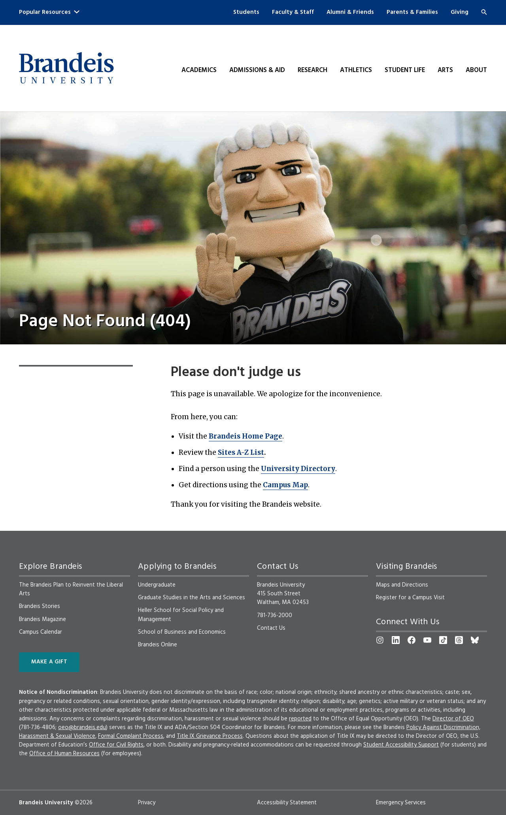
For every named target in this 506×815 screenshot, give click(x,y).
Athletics (356, 70)
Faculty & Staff (293, 12)
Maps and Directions (402, 585)
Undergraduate (157, 585)
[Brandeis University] (66, 68)
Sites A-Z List (241, 452)
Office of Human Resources (64, 753)
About (476, 70)
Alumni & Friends (350, 12)
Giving (459, 12)
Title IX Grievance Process (210, 736)
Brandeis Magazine (42, 619)
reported (300, 719)
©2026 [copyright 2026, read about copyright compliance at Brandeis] (84, 802)
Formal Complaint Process (130, 736)
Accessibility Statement (287, 802)
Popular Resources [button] (49, 12)
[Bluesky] (475, 640)
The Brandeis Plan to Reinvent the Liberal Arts (71, 589)
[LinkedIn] (396, 640)
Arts (445, 70)
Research (312, 70)
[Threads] (459, 640)
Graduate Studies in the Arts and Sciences (191, 597)
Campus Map (285, 485)
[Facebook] (411, 640)
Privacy (146, 802)
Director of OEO (453, 719)
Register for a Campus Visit (410, 597)
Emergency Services (401, 802)
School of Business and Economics (182, 632)
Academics (199, 70)
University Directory (298, 468)
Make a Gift (49, 662)
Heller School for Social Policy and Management (181, 615)
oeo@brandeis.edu (82, 727)
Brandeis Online (157, 645)
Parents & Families (412, 12)
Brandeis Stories (39, 606)
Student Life (405, 70)
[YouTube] (427, 640)
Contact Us (271, 628)
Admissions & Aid (257, 70)
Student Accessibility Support (401, 745)
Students (246, 12)
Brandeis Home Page (245, 436)
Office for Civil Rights (116, 745)
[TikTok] (443, 640)
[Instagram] (380, 640)
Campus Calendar (40, 632)
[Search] (484, 12)
